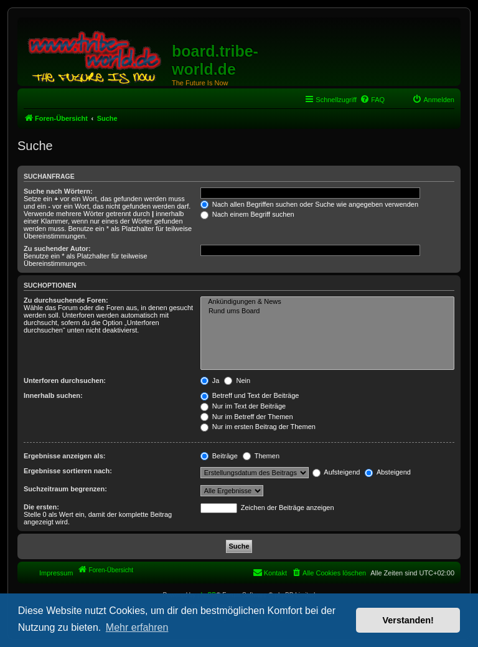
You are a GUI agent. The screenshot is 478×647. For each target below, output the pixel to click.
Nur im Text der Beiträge (243, 406)
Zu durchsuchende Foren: (66, 300)
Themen (261, 456)
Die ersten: (41, 507)
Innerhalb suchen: (53, 395)
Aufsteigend (336, 472)
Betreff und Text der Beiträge (249, 395)
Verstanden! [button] (408, 620)
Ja (210, 380)
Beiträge (219, 456)
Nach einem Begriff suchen (247, 214)
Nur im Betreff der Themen (246, 416)
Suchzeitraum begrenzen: (65, 489)
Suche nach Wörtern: (58, 191)
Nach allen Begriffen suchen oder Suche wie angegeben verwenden (309, 204)
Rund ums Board (327, 311)
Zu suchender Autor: (57, 248)
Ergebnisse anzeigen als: (64, 456)
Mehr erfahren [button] (137, 627)
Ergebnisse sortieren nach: (68, 471)
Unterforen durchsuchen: (65, 380)
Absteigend (388, 472)
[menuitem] (372, 99)
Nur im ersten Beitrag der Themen (258, 426)
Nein (237, 380)
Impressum (56, 573)
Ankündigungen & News (327, 302)
